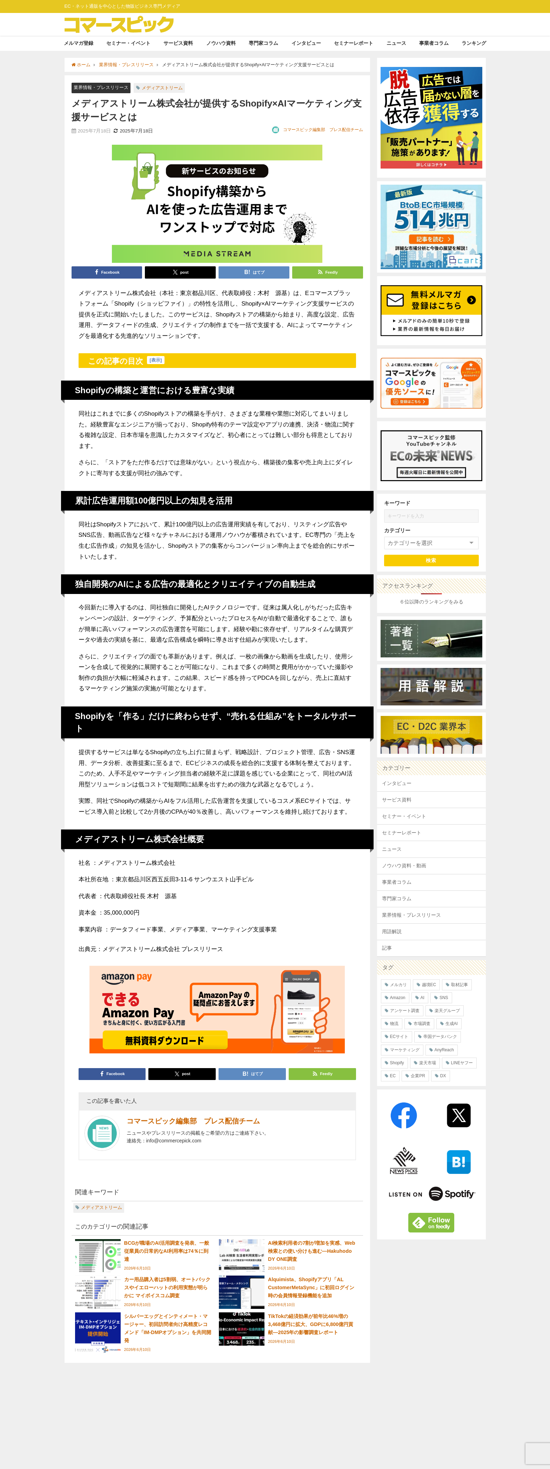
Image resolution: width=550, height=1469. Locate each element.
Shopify (397, 1063)
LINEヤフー (462, 1063)
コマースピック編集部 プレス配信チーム (323, 130)
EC (393, 1076)
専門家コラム (263, 43)
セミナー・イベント (128, 43)
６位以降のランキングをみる (431, 601)
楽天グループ (447, 1011)
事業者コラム (434, 43)
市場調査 (422, 1024)
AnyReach (444, 1050)
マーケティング (405, 1050)
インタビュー (306, 43)
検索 (431, 560)
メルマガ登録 (78, 43)
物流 (394, 1024)
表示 (155, 360)
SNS (444, 998)
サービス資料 (178, 43)
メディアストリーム (162, 88)
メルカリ (398, 985)
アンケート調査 (405, 1011)
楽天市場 (427, 1063)
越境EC (429, 985)
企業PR (418, 1076)
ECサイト (399, 1036)
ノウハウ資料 (221, 43)
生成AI (451, 1024)
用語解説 (392, 931)
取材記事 (459, 985)
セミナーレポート (353, 43)
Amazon (397, 998)
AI (422, 998)
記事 (387, 947)
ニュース (396, 43)
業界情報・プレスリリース (101, 87)
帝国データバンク (440, 1036)
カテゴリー (397, 530)
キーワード (397, 503)
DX (443, 1076)
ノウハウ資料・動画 (404, 865)
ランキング (474, 43)
